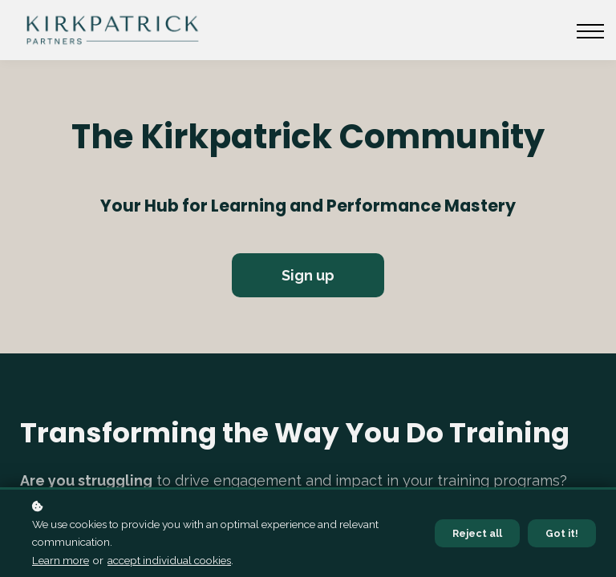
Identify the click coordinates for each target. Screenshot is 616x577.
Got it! (561, 533)
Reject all (477, 533)
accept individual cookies (169, 560)
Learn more (60, 560)
